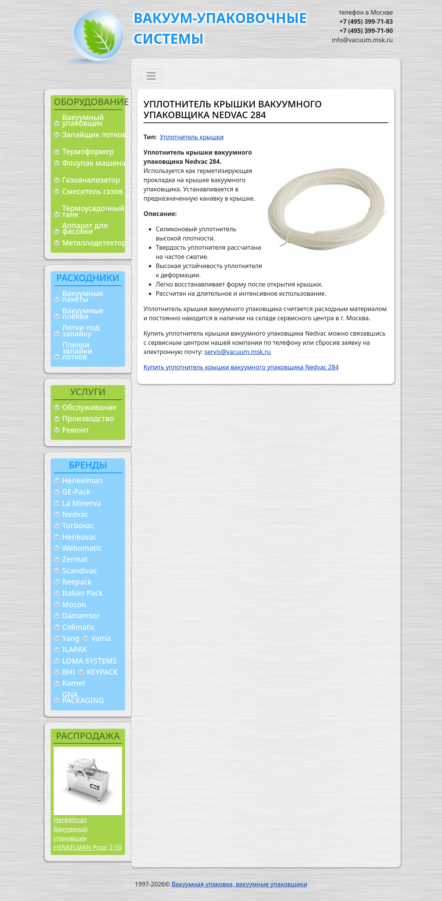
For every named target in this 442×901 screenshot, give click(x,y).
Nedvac (75, 514)
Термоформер (88, 151)
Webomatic (82, 548)
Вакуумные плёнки (82, 313)
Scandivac (79, 571)
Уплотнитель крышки (192, 137)
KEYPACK (102, 672)
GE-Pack (76, 492)
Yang (70, 638)
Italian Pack (82, 593)
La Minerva (81, 503)
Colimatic (78, 627)
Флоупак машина (94, 163)
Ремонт (75, 430)
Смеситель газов (92, 191)
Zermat (75, 559)
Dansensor (81, 615)
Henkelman (82, 480)
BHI (68, 672)
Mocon (74, 604)
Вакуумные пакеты (82, 296)
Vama (101, 638)
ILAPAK (74, 649)
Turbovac (78, 525)
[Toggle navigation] (151, 76)
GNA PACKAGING (83, 697)
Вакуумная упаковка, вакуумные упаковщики (239, 884)
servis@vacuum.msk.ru (238, 352)
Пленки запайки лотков (77, 351)
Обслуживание (89, 407)
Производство (88, 418)
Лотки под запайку (80, 330)
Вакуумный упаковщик (83, 120)
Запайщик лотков (94, 134)
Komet (73, 683)
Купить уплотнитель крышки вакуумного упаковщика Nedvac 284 (241, 367)
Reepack (77, 582)
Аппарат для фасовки (85, 228)
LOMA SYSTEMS (89, 661)
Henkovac (79, 537)
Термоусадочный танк (93, 211)
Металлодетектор (94, 243)
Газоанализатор (91, 180)
